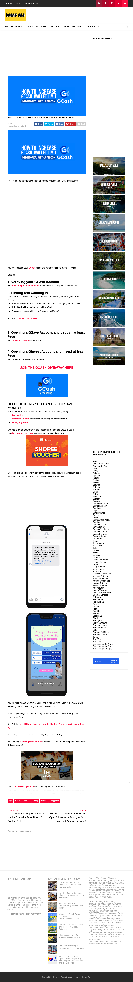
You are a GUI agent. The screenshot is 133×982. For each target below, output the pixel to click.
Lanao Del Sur (99, 562)
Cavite (96, 515)
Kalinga (96, 553)
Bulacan (96, 499)
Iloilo (95, 548)
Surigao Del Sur (100, 635)
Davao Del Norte (100, 525)
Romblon (97, 611)
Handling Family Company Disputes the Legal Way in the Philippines (72, 895)
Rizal (95, 609)
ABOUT (14, 914)
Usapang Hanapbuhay (31, 742)
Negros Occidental (101, 581)
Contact (18, 3)
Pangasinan (98, 602)
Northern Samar (100, 585)
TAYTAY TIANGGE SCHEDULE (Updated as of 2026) (71, 905)
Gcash (18, 801)
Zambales (97, 642)
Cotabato (97, 522)
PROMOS (54, 27)
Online (43, 801)
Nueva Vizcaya (100, 590)
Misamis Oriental (100, 576)
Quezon (96, 604)
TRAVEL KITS (92, 27)
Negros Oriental (100, 583)
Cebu (95, 517)
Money (35, 801)
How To (27, 801)
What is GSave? (21, 341)
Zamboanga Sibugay (102, 649)
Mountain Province (101, 578)
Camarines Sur (100, 506)
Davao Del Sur (99, 527)
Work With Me (32, 3)
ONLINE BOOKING (72, 27)
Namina (77, 977)
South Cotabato (100, 623)
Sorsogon (97, 620)
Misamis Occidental (102, 574)
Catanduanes (99, 513)
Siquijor (96, 618)
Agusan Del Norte (101, 464)
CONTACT (36, 914)
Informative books (20, 419)
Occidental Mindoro (102, 592)
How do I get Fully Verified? (25, 286)
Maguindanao (99, 567)
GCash (32, 268)
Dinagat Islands (100, 534)
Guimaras (97, 539)
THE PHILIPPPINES (15, 27)
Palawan (97, 597)
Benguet (97, 489)
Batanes (96, 485)
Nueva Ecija (98, 588)
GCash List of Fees (27, 318)
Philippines (54, 801)
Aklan (95, 468)
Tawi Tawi (97, 639)
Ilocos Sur (97, 546)
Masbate (97, 571)
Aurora (96, 478)
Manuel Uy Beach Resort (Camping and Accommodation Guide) (70, 916)
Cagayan (97, 501)
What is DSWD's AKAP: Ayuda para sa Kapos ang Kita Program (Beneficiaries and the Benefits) (71, 959)
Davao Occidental (101, 529)
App (10, 801)
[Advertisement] (81, 15)
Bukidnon (97, 496)
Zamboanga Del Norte (103, 644)
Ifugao (95, 541)
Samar (96, 613)
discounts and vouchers (22, 433)
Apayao (96, 475)
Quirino (96, 606)
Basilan (96, 480)
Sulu (95, 630)
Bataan (96, 482)
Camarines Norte (100, 503)
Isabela (96, 550)
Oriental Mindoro (100, 595)
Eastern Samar (100, 536)
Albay (95, 471)
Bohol (95, 494)
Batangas (97, 487)
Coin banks (17, 415)
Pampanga (98, 599)
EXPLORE (33, 27)
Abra (95, 461)
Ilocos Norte (98, 543)
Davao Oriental (100, 532)
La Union (97, 555)
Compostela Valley (101, 520)
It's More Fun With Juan (19, 898)
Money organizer (19, 422)
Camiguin (97, 508)
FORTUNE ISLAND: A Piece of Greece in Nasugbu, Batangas (71, 926)
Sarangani (97, 616)
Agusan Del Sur (100, 466)
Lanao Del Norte (100, 560)
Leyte (95, 564)
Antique (96, 473)
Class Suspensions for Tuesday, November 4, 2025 (71, 936)
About (9, 3)
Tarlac (95, 637)
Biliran (95, 492)
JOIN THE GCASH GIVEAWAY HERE (46, 367)
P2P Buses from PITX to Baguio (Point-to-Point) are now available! (70, 884)
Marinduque (98, 569)
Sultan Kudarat (100, 627)
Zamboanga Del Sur (102, 646)
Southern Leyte (100, 625)
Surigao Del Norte (101, 632)
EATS (44, 27)
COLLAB (24, 914)
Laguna (96, 557)
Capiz (95, 510)
